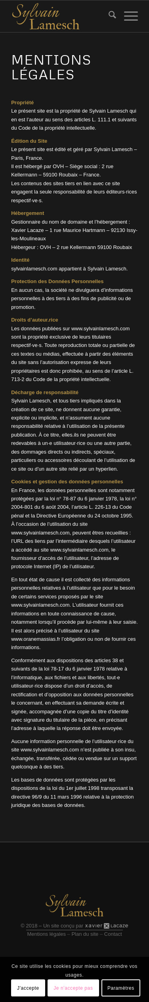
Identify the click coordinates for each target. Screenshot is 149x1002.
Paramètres (120, 988)
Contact (113, 934)
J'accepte (28, 988)
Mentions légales (46, 934)
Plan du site (84, 934)
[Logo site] (62, 16)
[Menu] (127, 16)
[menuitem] (108, 16)
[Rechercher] (108, 16)
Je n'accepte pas (73, 988)
